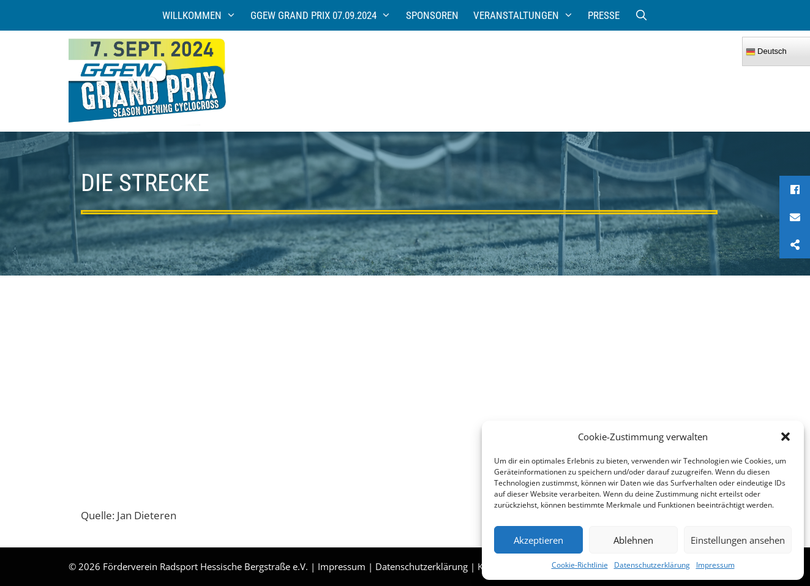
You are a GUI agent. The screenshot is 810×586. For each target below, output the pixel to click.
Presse (604, 15)
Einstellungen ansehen (738, 540)
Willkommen (203, 15)
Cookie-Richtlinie (580, 565)
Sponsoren (432, 15)
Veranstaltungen (527, 15)
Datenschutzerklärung (652, 565)
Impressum (715, 565)
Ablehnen (633, 540)
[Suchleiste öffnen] (641, 15)
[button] (785, 436)
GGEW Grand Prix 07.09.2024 (324, 15)
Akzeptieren (538, 540)
